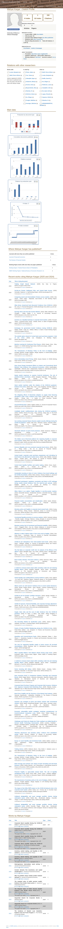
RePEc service (13, 926)
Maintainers (40, 6)
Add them (38, 57)
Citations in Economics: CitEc (11, 2)
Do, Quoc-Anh (46, 91)
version (28, 833)
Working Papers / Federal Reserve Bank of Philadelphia (23, 267)
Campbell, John (46, 87)
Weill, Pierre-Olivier (15, 75)
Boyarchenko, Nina (31, 87)
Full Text (17, 826)
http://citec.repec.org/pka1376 (39, 54)
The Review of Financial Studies (17, 260)
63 (40, 41)
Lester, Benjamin (14, 72)
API (28, 6)
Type (45, 820)
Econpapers (23, 287)
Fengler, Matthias (30, 100)
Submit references (50, 6)
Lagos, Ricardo (46, 94)
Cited (50, 820)
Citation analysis (24, 826)
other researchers (38, 39)
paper (31, 287)
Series (31, 2)
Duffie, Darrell (46, 78)
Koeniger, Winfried (31, 103)
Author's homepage (36, 48)
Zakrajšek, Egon (30, 78)
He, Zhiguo (29, 97)
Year (11, 281)
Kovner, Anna (29, 84)
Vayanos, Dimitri (46, 97)
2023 (10, 906)
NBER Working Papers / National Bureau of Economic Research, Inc (26, 271)
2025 (10, 871)
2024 (10, 852)
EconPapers (27, 48)
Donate (33, 6)
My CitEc (22, 6)
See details (40, 34)
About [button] (60, 6)
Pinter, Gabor (29, 72)
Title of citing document (22, 281)
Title (16, 820)
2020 (10, 824)
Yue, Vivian (29, 75)
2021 (10, 846)
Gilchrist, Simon (30, 94)
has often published (47, 37)
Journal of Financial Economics (17, 257)
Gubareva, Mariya (31, 81)
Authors (25, 2)
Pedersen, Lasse (46, 84)
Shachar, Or (29, 91)
